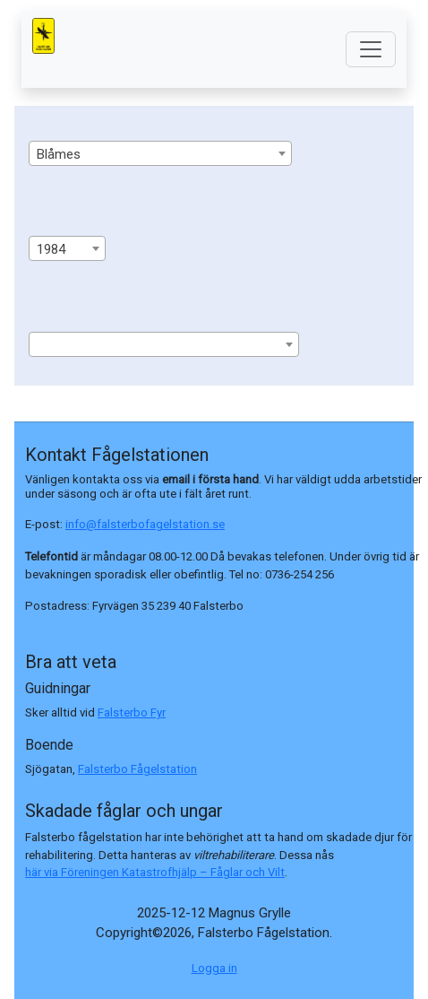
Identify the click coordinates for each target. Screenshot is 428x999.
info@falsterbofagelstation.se (145, 524)
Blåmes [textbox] (59, 154)
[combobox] (160, 153)
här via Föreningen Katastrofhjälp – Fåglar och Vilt (155, 872)
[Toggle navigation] (371, 49)
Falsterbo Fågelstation (137, 769)
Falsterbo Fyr (132, 712)
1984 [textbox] (51, 249)
